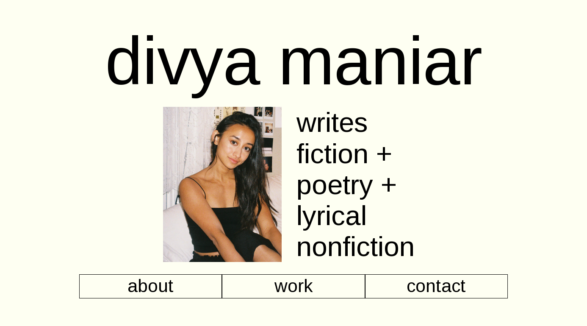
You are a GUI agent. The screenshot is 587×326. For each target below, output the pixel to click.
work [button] (293, 286)
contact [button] (436, 286)
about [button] (150, 286)
